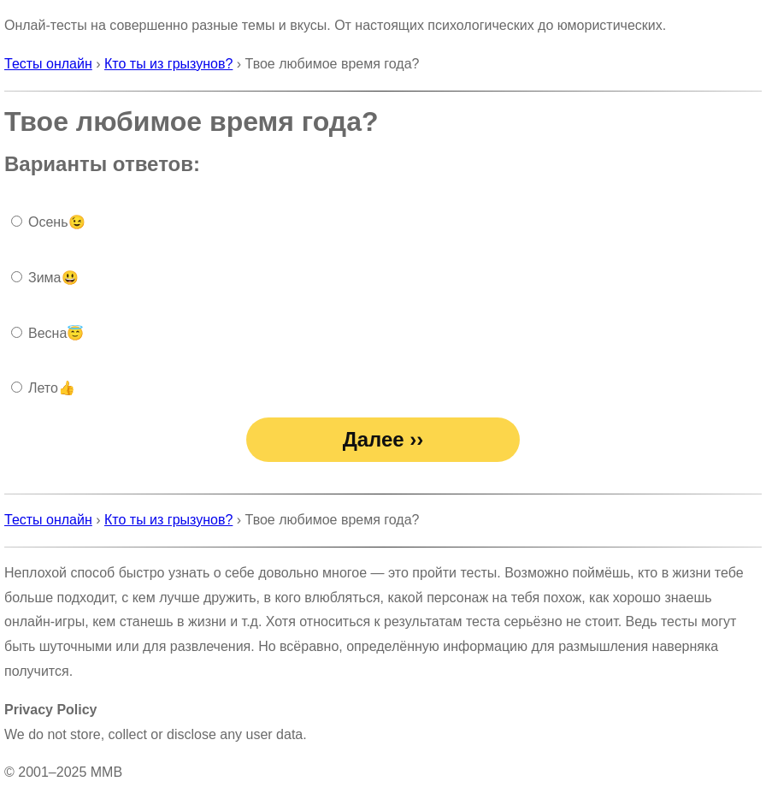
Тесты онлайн (48, 63)
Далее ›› (383, 439)
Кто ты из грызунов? (168, 63)
